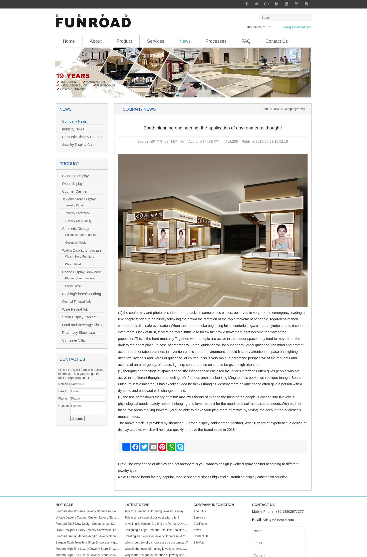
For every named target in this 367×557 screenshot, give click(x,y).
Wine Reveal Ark (73, 309)
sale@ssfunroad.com (297, 27)
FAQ (246, 41)
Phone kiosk (71, 286)
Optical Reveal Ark (75, 302)
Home (69, 41)
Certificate (200, 524)
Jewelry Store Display (77, 199)
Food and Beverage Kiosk (80, 325)
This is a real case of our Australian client (152, 517)
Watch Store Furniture (78, 256)
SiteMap (199, 542)
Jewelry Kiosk (72, 205)
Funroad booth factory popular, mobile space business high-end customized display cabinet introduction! (208, 477)
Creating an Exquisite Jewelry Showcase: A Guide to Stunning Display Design (157, 536)
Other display (71, 184)
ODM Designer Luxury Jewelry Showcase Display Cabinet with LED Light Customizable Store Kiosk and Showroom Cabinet (88, 530)
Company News (73, 121)
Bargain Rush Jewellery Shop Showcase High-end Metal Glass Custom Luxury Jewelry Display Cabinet (88, 542)
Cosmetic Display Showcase (74, 229)
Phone (62, 398)
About (96, 41)
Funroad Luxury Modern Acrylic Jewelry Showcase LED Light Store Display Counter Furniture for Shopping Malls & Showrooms (88, 536)
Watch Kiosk (72, 264)
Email (62, 391)
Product (124, 41)
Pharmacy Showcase (77, 333)
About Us (200, 511)
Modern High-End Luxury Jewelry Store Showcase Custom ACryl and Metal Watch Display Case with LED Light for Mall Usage (88, 549)
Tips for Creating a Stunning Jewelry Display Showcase (157, 511)
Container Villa (72, 340)
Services (155, 41)
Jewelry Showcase (76, 213)
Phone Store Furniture (78, 278)
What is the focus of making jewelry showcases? (157, 549)
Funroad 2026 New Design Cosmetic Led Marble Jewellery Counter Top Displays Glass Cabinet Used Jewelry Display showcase (88, 524)
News (185, 39)
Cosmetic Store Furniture (80, 235)
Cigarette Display (74, 176)
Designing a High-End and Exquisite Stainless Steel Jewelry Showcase (157, 530)
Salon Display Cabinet (78, 317)
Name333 (64, 384)
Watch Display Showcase (80, 250)
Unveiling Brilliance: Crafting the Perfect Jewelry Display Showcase (157, 524)
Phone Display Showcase (80, 272)
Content (63, 406)
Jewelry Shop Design (77, 221)
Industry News (71, 129)
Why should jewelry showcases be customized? (156, 542)
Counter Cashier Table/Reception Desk (76, 192)
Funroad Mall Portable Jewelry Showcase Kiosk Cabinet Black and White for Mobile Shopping (88, 511)
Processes (216, 41)
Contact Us (277, 41)
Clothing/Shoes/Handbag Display (80, 294)
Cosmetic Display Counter (81, 137)
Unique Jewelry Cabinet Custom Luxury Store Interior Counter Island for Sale (88, 517)
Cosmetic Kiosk (74, 242)
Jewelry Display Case (77, 145)
